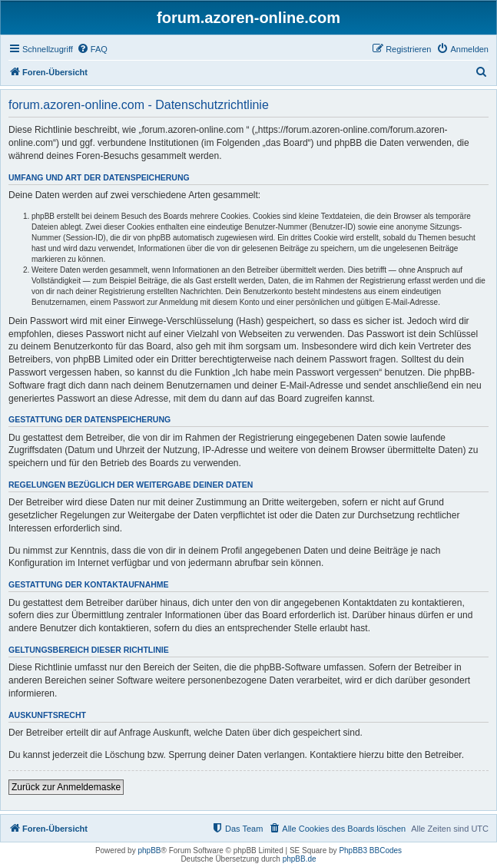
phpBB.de (299, 859)
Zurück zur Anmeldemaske (66, 787)
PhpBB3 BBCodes (370, 850)
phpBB (149, 850)
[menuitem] (92, 49)
